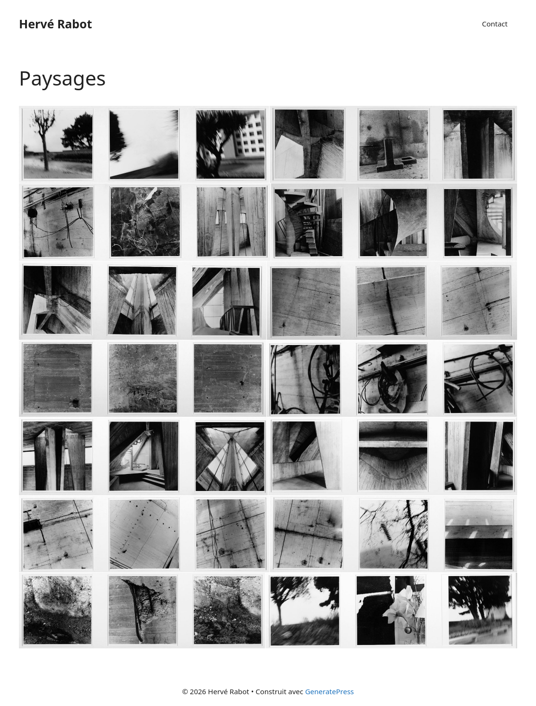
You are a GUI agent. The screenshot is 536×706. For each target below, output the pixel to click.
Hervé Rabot (55, 24)
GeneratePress (329, 691)
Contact (495, 23)
